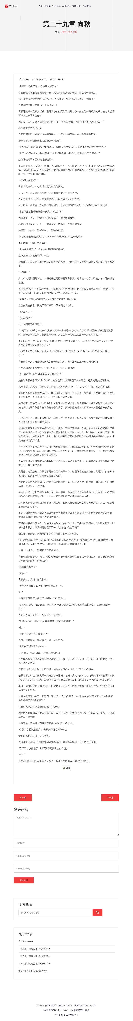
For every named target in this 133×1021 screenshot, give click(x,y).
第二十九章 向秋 (69, 32)
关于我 (47, 6)
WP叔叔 (84, 1010)
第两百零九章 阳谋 (26, 971)
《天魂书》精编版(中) (28, 956)
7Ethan (25, 79)
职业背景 (56, 6)
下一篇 (110, 798)
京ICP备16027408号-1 (67, 1015)
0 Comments (59, 79)
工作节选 (66, 6)
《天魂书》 (87, 6)
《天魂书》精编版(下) (28, 948)
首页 (41, 6)
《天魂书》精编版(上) (28, 963)
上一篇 (23, 798)
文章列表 (76, 6)
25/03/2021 (41, 79)
